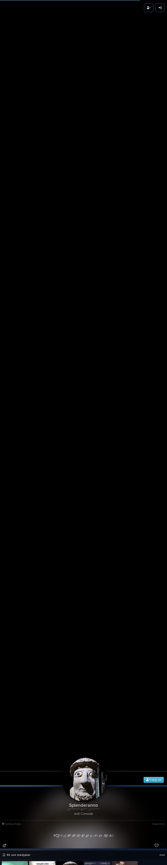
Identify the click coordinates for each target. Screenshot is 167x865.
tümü (162, 855)
